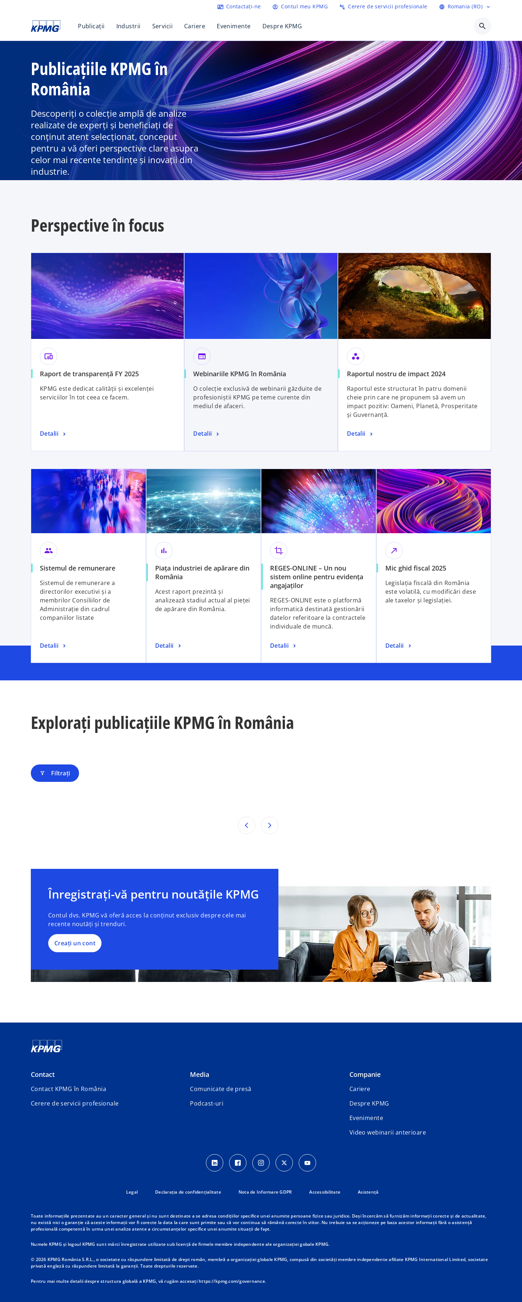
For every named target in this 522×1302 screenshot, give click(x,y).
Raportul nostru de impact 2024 (396, 373)
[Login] (300, 6)
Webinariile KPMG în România (239, 373)
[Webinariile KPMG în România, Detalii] (207, 434)
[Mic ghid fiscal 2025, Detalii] (399, 646)
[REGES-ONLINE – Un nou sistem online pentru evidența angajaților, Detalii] (284, 646)
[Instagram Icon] (261, 1163)
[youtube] (307, 1163)
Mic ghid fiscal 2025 (415, 568)
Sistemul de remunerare (77, 568)
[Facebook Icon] (237, 1163)
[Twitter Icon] (284, 1163)
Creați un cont (74, 943)
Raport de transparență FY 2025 (89, 373)
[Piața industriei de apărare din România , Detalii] (169, 646)
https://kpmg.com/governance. (232, 1281)
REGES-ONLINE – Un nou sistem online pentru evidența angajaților (316, 577)
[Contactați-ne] (239, 6)
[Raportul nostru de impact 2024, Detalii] (360, 434)
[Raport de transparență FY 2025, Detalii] (53, 434)
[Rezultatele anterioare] (246, 825)
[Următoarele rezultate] (269, 825)
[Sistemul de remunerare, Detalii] (53, 646)
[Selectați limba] (465, 6)
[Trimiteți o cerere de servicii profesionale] (383, 6)
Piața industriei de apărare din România (202, 572)
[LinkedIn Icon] (214, 1163)
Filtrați (55, 773)
